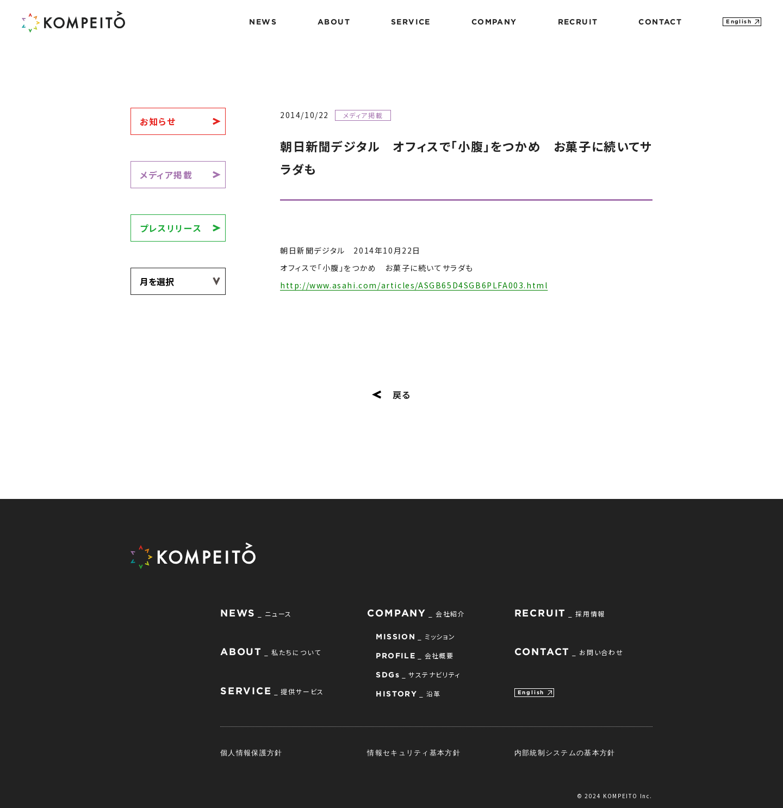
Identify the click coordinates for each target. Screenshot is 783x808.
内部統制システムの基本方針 (565, 752)
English (738, 21)
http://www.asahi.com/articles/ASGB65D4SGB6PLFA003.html (414, 285)
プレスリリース (171, 228)
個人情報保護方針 (251, 752)
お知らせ (158, 121)
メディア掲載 (166, 174)
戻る (391, 394)
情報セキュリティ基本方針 (414, 752)
